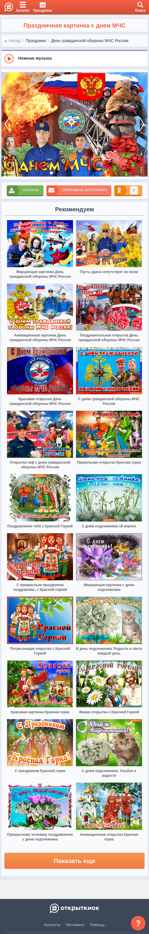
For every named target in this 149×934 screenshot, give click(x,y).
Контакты (52, 925)
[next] (141, 124)
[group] (74, 58)
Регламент (75, 925)
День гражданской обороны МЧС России (90, 40)
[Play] (9, 58)
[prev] (7, 124)
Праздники (36, 40)
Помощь (97, 925)
